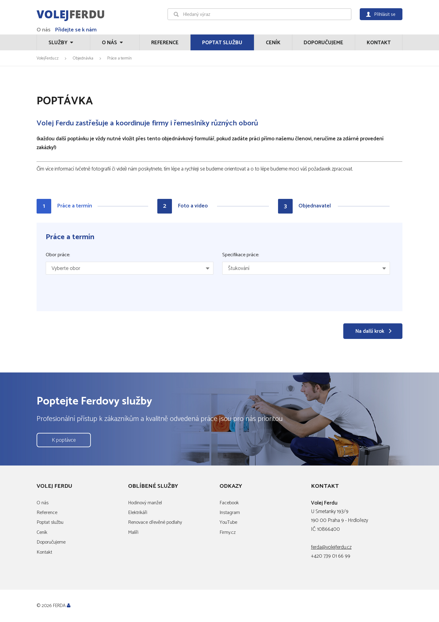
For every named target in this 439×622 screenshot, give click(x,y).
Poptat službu (222, 42)
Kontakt (379, 42)
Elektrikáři (137, 513)
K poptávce (64, 440)
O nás (44, 29)
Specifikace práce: (240, 255)
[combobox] (129, 268)
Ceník (273, 42)
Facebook (229, 503)
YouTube (228, 522)
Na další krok (369, 331)
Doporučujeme (323, 42)
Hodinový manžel (145, 503)
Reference (165, 42)
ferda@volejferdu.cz (331, 547)
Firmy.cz (228, 532)
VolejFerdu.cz (48, 58)
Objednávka (83, 58)
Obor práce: (58, 255)
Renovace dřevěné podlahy (155, 522)
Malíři (133, 532)
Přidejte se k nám (76, 29)
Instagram (230, 513)
